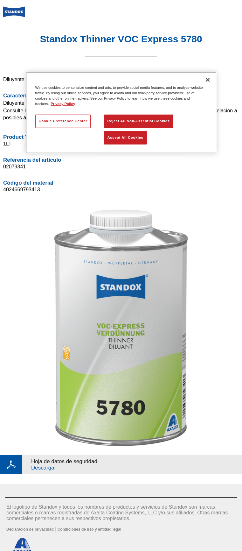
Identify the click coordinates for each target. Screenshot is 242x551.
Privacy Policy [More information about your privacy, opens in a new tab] (63, 104)
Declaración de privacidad (30, 529)
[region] (121, 112)
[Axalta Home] (14, 14)
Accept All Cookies (125, 137)
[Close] (208, 80)
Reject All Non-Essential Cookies (138, 121)
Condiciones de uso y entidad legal (88, 529)
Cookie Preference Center (63, 121)
